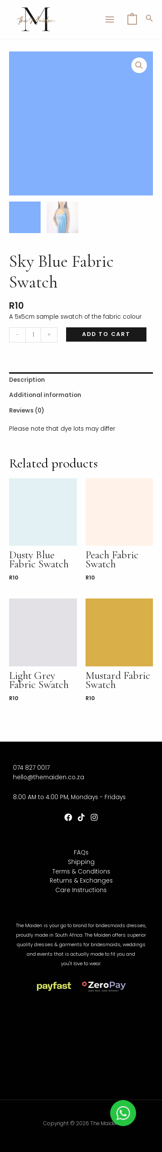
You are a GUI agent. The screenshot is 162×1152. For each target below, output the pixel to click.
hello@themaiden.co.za (48, 777)
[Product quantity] (33, 334)
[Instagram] (94, 817)
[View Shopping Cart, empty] (132, 20)
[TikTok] (81, 817)
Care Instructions (81, 890)
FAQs (81, 852)
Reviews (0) (26, 410)
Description (27, 380)
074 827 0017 (31, 768)
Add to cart (106, 334)
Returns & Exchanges (81, 881)
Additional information (45, 395)
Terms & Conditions (81, 871)
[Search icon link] (149, 19)
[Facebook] (68, 817)
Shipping (81, 862)
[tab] (81, 380)
